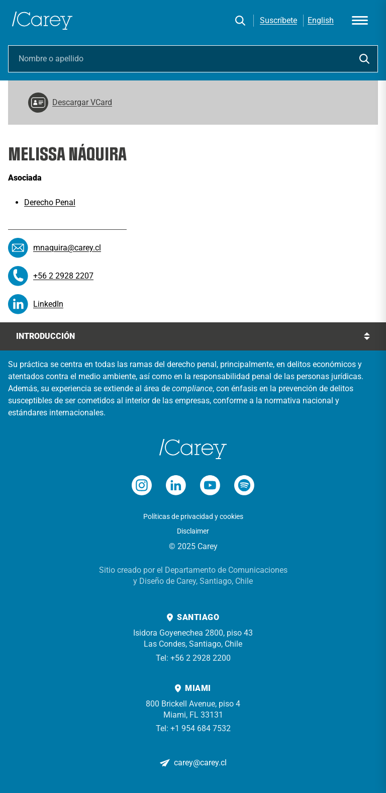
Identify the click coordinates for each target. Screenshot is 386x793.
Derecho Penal (49, 202)
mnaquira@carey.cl (67, 247)
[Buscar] (240, 21)
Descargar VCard (70, 103)
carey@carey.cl (200, 762)
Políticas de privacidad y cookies (193, 516)
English (321, 20)
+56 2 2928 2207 (63, 276)
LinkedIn (48, 304)
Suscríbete (278, 20)
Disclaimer (193, 531)
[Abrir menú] (360, 21)
